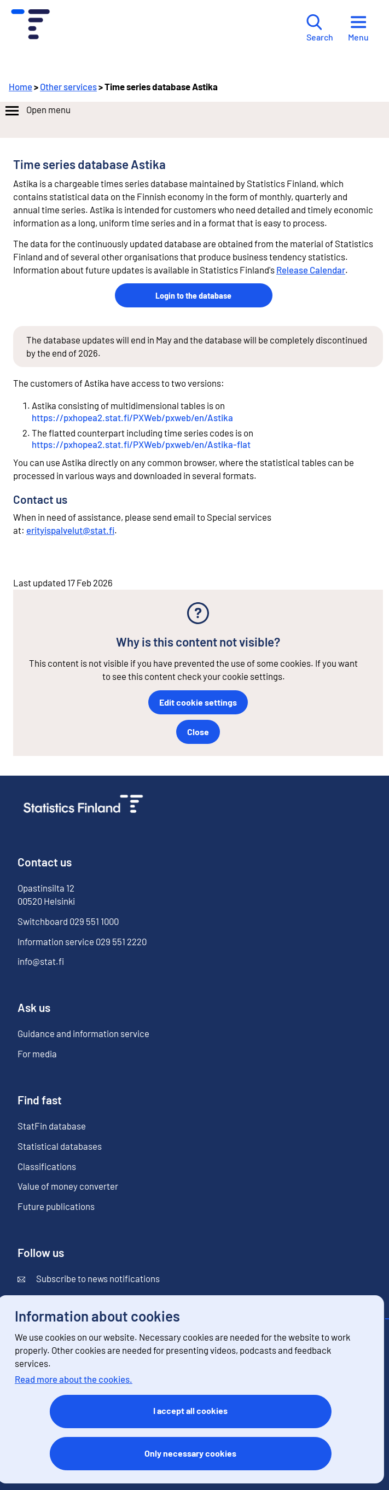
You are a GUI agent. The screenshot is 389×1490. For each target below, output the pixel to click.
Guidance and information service (83, 1033)
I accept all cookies (190, 1410)
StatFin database (52, 1125)
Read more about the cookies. (73, 1378)
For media (37, 1053)
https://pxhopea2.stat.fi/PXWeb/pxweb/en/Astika (132, 417)
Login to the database (193, 295)
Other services (68, 86)
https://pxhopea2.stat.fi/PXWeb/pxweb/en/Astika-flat (141, 444)
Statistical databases (60, 1145)
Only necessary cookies (190, 1453)
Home (20, 86)
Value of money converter (68, 1185)
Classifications (47, 1166)
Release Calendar (310, 269)
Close (198, 731)
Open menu (37, 111)
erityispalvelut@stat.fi (70, 530)
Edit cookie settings (198, 702)
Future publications (56, 1206)
